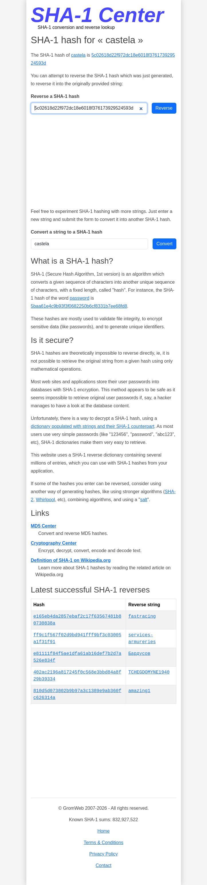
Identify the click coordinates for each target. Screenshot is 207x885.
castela (78, 55)
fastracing (142, 616)
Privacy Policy (103, 854)
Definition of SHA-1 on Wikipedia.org (71, 560)
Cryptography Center (54, 543)
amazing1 (139, 691)
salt (143, 499)
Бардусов (139, 653)
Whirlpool (45, 499)
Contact (103, 865)
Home (103, 831)
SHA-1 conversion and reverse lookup (76, 27)
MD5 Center (43, 526)
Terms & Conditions (103, 842)
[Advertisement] (103, 160)
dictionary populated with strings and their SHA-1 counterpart (92, 426)
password (79, 298)
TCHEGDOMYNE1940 (148, 672)
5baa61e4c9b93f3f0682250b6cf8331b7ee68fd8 (79, 306)
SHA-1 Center (97, 14)
